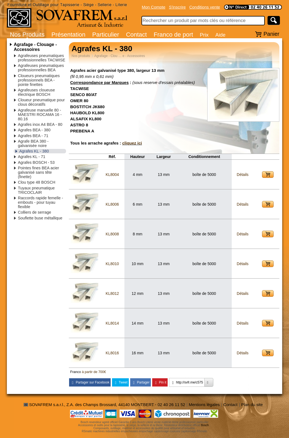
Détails (243, 174)
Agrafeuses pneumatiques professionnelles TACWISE (41, 57)
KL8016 (112, 353)
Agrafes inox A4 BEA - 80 (40, 124)
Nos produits (81, 56)
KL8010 (112, 264)
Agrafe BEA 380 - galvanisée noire (33, 143)
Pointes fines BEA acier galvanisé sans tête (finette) (38, 172)
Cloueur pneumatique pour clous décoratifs (41, 102)
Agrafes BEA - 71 (33, 136)
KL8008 (112, 234)
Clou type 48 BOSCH (36, 182)
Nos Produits (27, 34)
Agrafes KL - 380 (34, 151)
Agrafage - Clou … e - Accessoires (119, 56)
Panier (271, 34)
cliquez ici (132, 143)
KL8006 (112, 204)
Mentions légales (204, 404)
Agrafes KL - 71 (31, 156)
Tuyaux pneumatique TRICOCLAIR (36, 190)
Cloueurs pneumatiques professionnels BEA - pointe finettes (39, 80)
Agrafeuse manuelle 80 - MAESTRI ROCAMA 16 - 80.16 (40, 114)
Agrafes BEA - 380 (34, 130)
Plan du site (252, 404)
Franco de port (173, 34)
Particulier (105, 34)
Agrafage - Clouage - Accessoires (35, 47)
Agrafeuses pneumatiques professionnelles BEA (41, 67)
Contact (136, 34)
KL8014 (112, 323)
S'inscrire (177, 7)
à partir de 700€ (94, 372)
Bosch (205, 425)
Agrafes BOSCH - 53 (36, 162)
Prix (204, 35)
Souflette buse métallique (40, 218)
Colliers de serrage (34, 212)
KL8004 (112, 174)
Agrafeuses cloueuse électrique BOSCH (36, 92)
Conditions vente (204, 7)
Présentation (68, 34)
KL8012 (112, 293)
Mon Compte (153, 7)
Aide (220, 35)
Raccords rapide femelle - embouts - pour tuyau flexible (40, 202)
